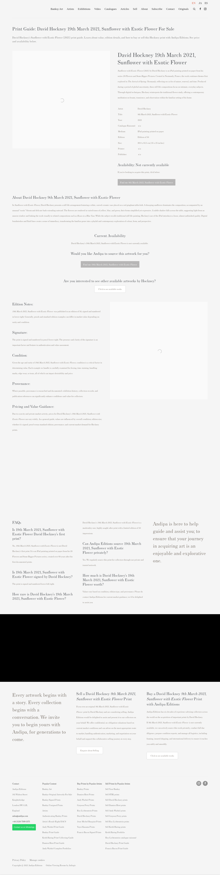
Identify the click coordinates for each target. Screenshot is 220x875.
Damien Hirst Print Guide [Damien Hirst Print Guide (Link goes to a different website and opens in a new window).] (53, 843)
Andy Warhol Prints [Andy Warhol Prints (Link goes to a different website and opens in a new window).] (85, 799)
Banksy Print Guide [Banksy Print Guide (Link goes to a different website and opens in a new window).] (50, 832)
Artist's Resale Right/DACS (54, 821)
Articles (124, 8)
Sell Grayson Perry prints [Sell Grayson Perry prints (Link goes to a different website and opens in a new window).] (116, 816)
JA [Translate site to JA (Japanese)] (200, 3)
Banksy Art (57, 8)
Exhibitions (84, 8)
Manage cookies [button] (37, 859)
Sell (135, 8)
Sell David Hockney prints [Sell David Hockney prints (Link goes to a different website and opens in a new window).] (116, 799)
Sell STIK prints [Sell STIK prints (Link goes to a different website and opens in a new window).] (112, 794)
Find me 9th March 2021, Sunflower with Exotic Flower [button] (146, 182)
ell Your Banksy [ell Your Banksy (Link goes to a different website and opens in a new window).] (113, 789)
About (144, 8)
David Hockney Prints (86, 816)
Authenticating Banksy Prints (54, 816)
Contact (170, 8)
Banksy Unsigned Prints (52, 805)
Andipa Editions (23, 9)
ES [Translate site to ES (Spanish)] (206, 3)
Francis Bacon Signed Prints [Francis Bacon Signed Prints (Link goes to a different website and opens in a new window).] (89, 832)
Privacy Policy (19, 859)
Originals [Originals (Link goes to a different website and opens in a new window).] (183, 8)
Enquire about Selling (89, 750)
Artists (70, 8)
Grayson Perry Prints (86, 805)
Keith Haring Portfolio (115, 832)
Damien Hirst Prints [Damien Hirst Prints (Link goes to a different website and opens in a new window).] (85, 794)
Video (97, 8)
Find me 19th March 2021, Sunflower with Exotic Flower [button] (110, 264)
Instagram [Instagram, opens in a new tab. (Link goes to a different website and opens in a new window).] (205, 9)
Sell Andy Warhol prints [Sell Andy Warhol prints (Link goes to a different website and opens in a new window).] (115, 810)
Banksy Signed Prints (51, 799)
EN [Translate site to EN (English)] (194, 3)
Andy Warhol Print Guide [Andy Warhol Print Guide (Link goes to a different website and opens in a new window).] (53, 827)
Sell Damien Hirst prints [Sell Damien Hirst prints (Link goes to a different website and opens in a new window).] (115, 805)
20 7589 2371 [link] (24, 821)
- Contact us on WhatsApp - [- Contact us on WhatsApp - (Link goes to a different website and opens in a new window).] (24, 827)
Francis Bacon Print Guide (116, 848)
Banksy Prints (83, 789)
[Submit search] (194, 8)
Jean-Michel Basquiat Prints (89, 821)
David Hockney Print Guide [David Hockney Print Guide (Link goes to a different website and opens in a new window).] (117, 843)
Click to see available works (162, 755)
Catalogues (110, 8)
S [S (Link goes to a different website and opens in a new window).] (105, 789)
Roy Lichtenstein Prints (87, 810)
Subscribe (157, 8)
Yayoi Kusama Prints (86, 827)
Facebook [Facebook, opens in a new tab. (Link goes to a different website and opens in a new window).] (200, 9)
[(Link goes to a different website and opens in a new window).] (110, 474)
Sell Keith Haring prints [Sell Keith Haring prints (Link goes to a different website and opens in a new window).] (115, 827)
